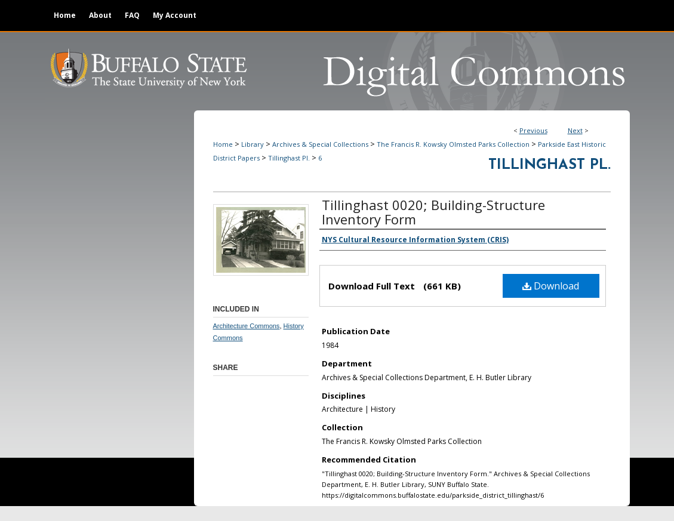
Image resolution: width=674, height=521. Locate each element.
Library (252, 144)
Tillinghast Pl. (289, 157)
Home (223, 144)
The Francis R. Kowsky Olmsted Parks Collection (453, 144)
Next (575, 130)
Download (550, 285)
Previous (533, 130)
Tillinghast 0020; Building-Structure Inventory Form (433, 212)
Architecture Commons (246, 325)
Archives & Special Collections (320, 144)
